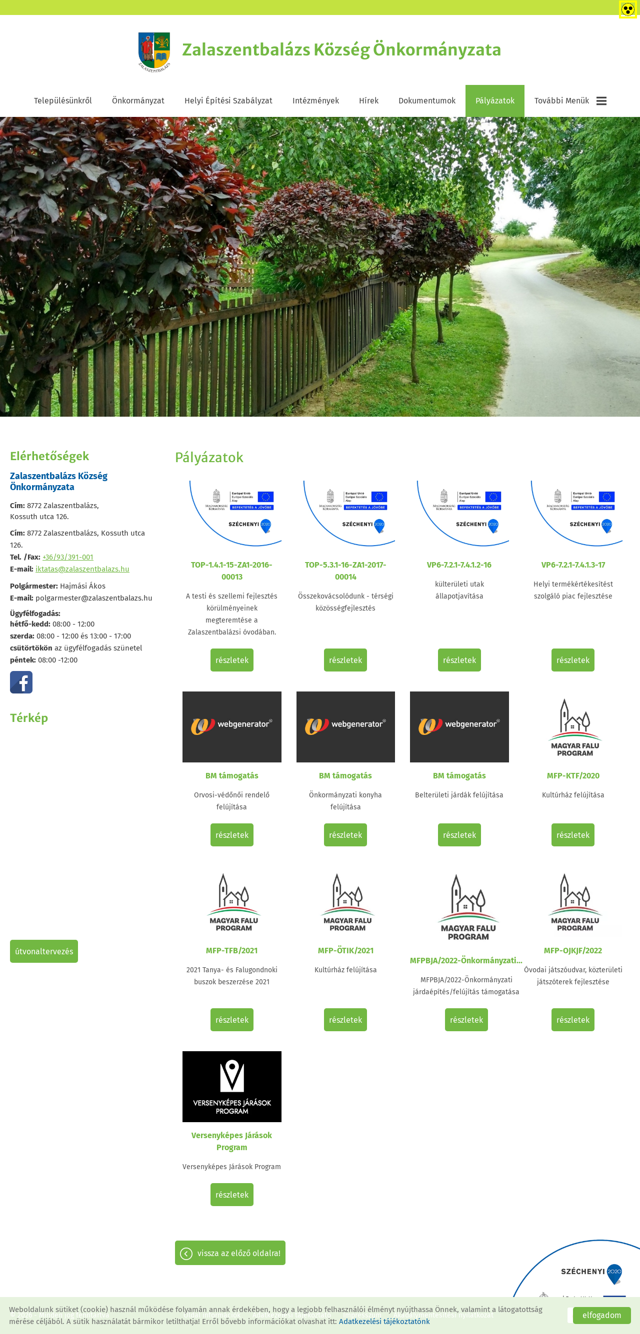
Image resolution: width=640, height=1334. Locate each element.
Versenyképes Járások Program (232, 1141)
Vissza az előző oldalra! (239, 1253)
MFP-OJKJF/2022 (573, 950)
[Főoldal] (154, 52)
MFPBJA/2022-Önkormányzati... (466, 960)
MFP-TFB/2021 (232, 950)
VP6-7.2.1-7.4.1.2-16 (459, 565)
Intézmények (315, 100)
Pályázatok (495, 100)
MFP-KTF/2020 (573, 775)
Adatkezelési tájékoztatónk (384, 1321)
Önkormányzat (138, 100)
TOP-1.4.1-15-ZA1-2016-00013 (231, 571)
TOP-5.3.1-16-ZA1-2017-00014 (345, 571)
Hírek (368, 100)
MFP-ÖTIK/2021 (346, 950)
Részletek (232, 660)
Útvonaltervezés (44, 951)
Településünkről (63, 100)
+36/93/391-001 (68, 557)
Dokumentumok (427, 100)
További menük (570, 101)
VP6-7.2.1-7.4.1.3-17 (573, 565)
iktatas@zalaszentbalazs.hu (83, 569)
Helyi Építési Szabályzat (228, 100)
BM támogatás (232, 775)
